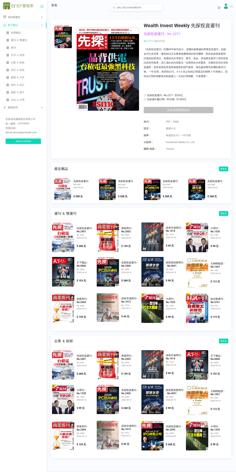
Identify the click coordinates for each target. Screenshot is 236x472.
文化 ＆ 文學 (15, 99)
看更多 (223, 169)
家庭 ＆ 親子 (15, 92)
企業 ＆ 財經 (15, 62)
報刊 (11, 47)
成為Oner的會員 (23, 141)
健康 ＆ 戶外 (15, 77)
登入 (232, 6)
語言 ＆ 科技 (15, 69)
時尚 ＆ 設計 (15, 84)
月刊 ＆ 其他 (15, 55)
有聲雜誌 (13, 32)
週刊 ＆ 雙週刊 (16, 40)
